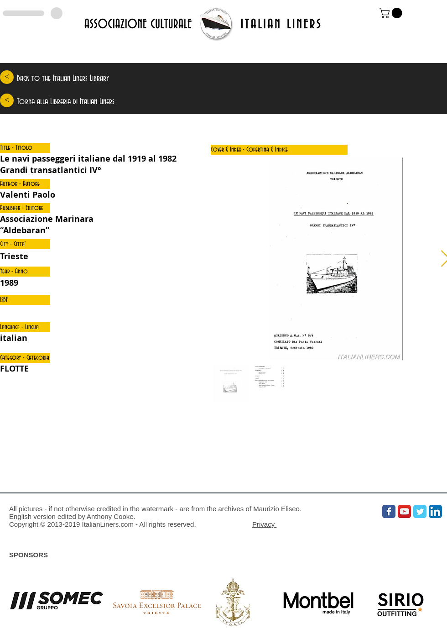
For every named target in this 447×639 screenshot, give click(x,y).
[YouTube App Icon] (404, 511)
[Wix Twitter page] (419, 511)
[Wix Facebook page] (388, 511)
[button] (25, 148)
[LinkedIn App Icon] (435, 511)
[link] (392, 13)
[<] (7, 77)
